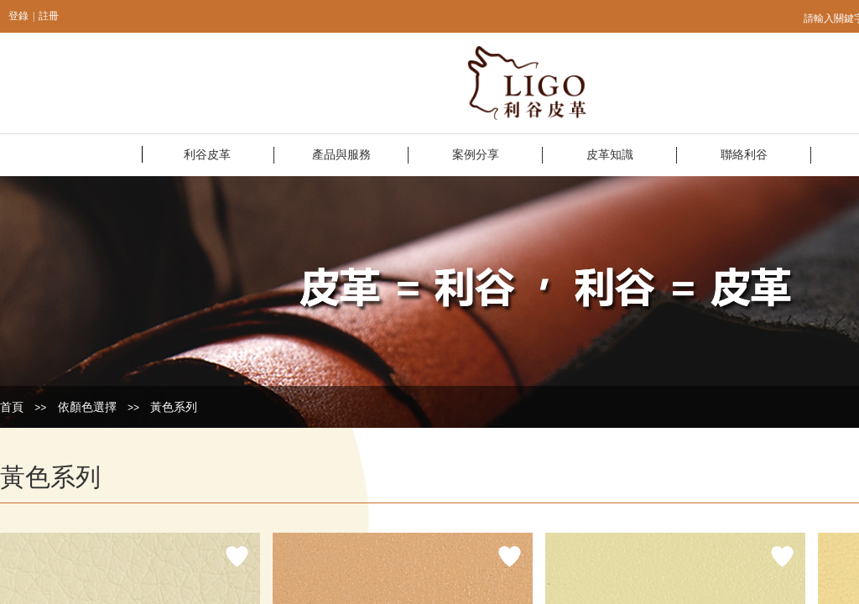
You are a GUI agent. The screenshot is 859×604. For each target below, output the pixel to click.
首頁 (11, 407)
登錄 (18, 16)
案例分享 (475, 154)
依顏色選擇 (87, 407)
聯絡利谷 (744, 154)
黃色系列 (173, 407)
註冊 (49, 16)
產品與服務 (341, 154)
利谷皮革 (207, 154)
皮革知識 (609, 154)
